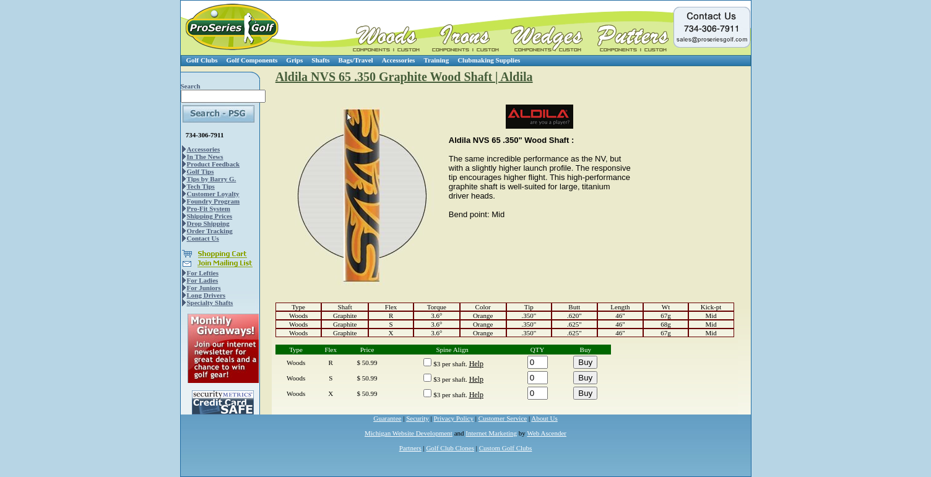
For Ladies (203, 280)
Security (417, 418)
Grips (294, 60)
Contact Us (203, 238)
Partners (410, 448)
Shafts (320, 60)
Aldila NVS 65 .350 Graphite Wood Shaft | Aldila (404, 77)
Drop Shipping (208, 223)
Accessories (398, 60)
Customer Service (502, 418)
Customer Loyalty (213, 193)
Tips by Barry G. (211, 179)
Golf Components (252, 60)
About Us (544, 418)
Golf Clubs (202, 60)
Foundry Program (213, 201)
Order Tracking (210, 230)
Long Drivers (206, 295)
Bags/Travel (356, 60)
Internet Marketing (491, 433)
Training (436, 60)
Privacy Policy (454, 418)
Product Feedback (213, 164)
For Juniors (204, 287)
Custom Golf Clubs (505, 448)
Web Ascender (546, 433)
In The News (205, 156)
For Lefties (203, 273)
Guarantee (387, 418)
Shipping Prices (210, 216)
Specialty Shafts (210, 302)
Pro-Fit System (208, 208)
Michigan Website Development (409, 433)
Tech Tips (201, 186)
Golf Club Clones (450, 448)
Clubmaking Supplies (488, 60)
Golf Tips (200, 171)
